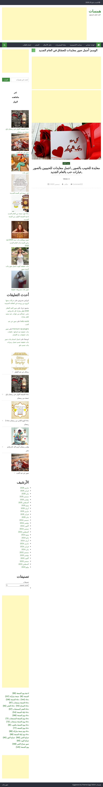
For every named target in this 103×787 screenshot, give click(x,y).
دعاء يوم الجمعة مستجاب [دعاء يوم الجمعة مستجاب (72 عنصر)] (17, 721)
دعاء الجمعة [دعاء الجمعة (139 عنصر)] (12, 699)
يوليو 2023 (25, 567)
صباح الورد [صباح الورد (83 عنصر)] (23, 740)
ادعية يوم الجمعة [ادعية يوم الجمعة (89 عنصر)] (20, 693)
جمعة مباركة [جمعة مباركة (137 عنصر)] (12, 696)
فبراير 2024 (24, 546)
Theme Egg (86, 785)
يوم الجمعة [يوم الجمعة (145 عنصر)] (22, 747)
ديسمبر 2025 (24, 496)
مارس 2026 (24, 488)
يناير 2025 (25, 517)
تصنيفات (26, 582)
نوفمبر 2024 (24, 523)
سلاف (66, 185)
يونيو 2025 (25, 505)
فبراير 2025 (24, 514)
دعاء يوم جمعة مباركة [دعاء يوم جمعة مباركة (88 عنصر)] (19, 731)
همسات (95, 11)
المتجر (37, 45)
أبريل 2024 (25, 540)
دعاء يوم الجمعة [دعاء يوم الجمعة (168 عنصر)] (20, 715)
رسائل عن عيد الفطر (22, 372)
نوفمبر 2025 (24, 499)
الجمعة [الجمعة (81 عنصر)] (24, 696)
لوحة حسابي (90, 45)
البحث (6, 80)
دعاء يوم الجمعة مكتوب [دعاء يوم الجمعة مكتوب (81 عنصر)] (18, 725)
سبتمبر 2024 (24, 529)
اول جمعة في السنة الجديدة (19, 193)
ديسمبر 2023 (24, 552)
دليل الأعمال (47, 45)
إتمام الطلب (27, 45)
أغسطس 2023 (23, 564)
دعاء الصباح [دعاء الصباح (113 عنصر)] (22, 705)
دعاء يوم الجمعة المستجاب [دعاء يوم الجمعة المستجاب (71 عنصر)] (17, 718)
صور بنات (25, 173)
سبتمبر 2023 (24, 561)
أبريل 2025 (25, 508)
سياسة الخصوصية (76, 45)
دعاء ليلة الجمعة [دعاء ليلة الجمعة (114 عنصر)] (20, 712)
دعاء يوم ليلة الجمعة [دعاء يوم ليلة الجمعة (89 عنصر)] (19, 734)
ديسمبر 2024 (24, 520)
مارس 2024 (24, 543)
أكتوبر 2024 (24, 526)
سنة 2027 (66, 163)
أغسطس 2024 (23, 532)
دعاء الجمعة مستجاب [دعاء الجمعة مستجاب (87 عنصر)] (19, 702)
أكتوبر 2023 (25, 558)
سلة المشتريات (60, 45)
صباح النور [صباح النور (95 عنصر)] (9, 737)
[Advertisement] (44, 23)
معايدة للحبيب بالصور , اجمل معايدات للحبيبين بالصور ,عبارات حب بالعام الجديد (66, 170)
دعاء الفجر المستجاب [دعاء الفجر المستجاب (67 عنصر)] (19, 709)
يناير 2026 (25, 494)
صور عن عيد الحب (22, 152)
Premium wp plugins (20, 329)
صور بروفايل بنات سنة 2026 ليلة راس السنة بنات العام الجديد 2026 (17, 243)
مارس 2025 (24, 511)
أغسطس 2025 (23, 502)
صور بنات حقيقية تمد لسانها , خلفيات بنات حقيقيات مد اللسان (17, 332)
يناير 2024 (25, 549)
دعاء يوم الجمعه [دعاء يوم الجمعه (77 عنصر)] (21, 728)
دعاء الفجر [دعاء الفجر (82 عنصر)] (9, 705)
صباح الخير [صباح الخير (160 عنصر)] (22, 737)
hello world (24, 321)
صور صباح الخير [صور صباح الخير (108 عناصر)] (20, 744)
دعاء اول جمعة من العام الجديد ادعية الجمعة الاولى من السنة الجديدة (18, 216)
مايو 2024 (25, 538)
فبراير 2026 (24, 491)
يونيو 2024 (25, 535)
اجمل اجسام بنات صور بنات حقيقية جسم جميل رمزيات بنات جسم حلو (17, 342)
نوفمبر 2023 (24, 555)
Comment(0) (78, 185)
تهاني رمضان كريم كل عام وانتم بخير (18, 449)
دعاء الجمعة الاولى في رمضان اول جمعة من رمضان (17, 396)
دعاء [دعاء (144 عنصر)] (24, 699)
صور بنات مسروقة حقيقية (20, 289)
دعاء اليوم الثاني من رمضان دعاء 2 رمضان (17, 422)
